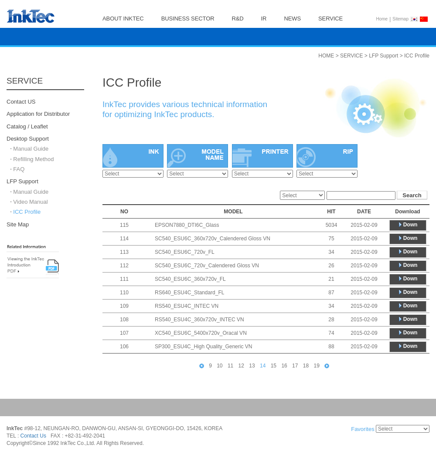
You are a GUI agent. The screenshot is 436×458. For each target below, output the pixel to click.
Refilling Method (33, 159)
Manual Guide (30, 149)
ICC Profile (27, 212)
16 (284, 366)
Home (382, 19)
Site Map (18, 224)
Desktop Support (28, 138)
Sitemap (400, 19)
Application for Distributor (38, 114)
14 (263, 366)
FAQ (18, 169)
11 (230, 366)
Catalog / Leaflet (27, 126)
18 (306, 366)
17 (295, 366)
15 (273, 366)
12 (241, 366)
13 (252, 366)
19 (317, 366)
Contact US (21, 101)
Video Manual (30, 202)
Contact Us (33, 436)
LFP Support (22, 181)
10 (219, 366)
